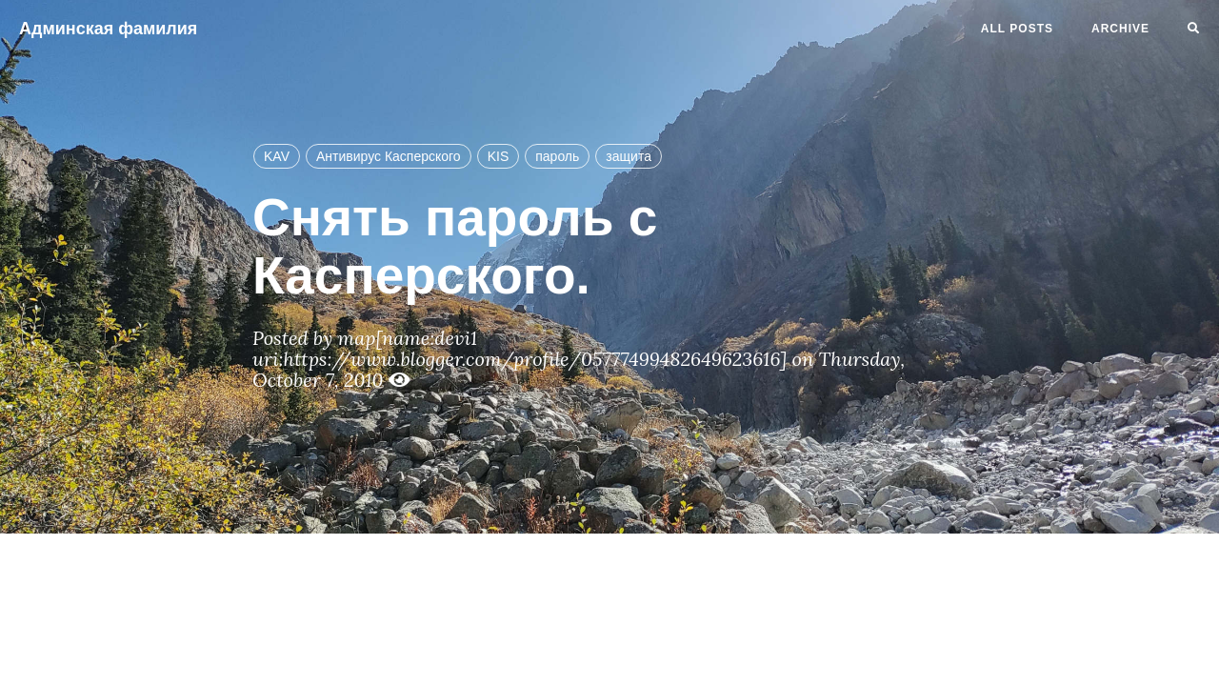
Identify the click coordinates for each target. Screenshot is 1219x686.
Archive (1120, 28)
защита (628, 156)
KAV (277, 156)
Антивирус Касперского (388, 156)
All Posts (1017, 28)
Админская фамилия (108, 28)
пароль (557, 156)
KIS (499, 156)
